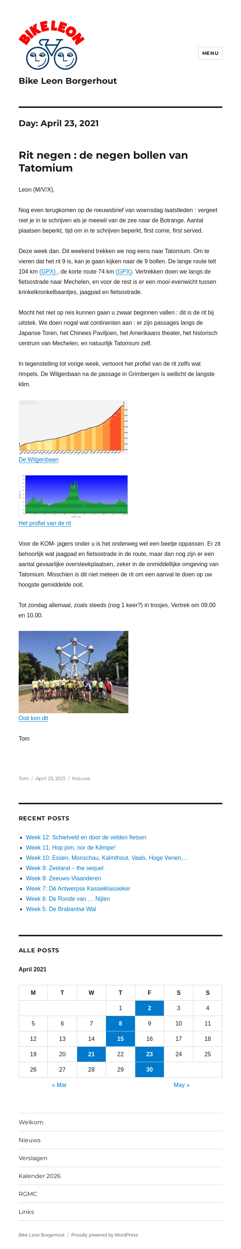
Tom (24, 778)
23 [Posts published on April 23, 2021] (149, 1054)
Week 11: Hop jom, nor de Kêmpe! (71, 847)
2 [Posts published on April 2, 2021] (149, 1008)
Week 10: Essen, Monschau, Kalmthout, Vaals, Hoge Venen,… (107, 858)
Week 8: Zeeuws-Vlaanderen (63, 878)
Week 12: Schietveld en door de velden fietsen (86, 837)
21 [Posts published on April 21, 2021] (91, 1054)
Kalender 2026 (40, 1176)
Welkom (31, 1122)
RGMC (28, 1193)
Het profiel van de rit (73, 500)
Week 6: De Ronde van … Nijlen (68, 899)
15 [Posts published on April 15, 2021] (120, 1039)
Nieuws (81, 778)
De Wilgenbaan (73, 431)
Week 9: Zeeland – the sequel (64, 868)
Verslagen (33, 1158)
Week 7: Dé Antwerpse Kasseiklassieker (78, 888)
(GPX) (48, 271)
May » (182, 1085)
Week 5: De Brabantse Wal (61, 909)
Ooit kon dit (73, 676)
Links (26, 1211)
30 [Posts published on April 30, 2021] (149, 1069)
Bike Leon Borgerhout (68, 81)
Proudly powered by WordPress (104, 1235)
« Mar (59, 1085)
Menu (210, 53)
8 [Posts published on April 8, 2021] (120, 1023)
